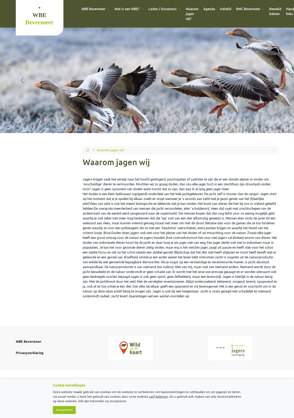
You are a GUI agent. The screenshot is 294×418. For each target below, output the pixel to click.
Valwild (225, 9)
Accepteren (64, 410)
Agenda (209, 9)
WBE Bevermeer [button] (95, 9)
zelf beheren (158, 396)
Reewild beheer (275, 11)
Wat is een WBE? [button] (129, 9)
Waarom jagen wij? (192, 13)
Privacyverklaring (30, 353)
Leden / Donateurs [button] (165, 9)
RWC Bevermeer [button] (250, 9)
